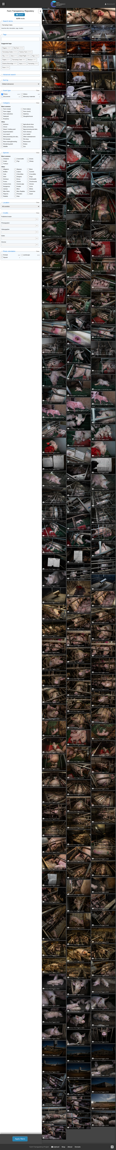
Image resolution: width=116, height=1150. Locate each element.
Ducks (31, 158)
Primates (19, 194)
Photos (5, 94)
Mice (18, 189)
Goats (5, 161)
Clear (37, 90)
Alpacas (19, 169)
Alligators (6, 169)
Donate (77, 1147)
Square (5, 257)
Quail (31, 194)
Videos (25, 94)
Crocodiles (33, 174)
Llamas (5, 189)
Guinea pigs (20, 184)
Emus (18, 179)
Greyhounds (33, 181)
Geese (19, 181)
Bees (31, 169)
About (70, 1147)
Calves (19, 171)
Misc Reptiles (21, 191)
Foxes (5, 181)
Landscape (26, 255)
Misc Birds (6, 191)
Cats (4, 174)
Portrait (5, 255)
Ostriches (32, 191)
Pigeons (5, 194)
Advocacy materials (29, 96)
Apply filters (20, 1139)
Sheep (31, 161)
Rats (18, 196)
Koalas (19, 186)
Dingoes (19, 176)
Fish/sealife (33, 179)
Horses (32, 184)
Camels (32, 171)
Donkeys (6, 179)
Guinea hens (7, 184)
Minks (31, 189)
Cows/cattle (20, 158)
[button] (36, 219)
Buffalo (5, 171)
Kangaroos (6, 186)
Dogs (31, 176)
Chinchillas (20, 174)
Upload (19, 14)
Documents (6, 96)
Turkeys (5, 163)
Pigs (18, 161)
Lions (31, 186)
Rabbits (5, 196)
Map (63, 1147)
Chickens (6, 158)
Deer (4, 176)
